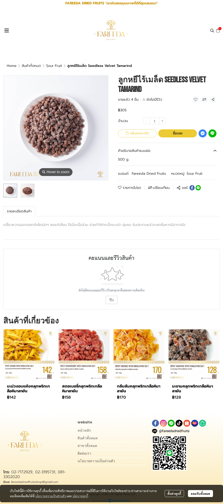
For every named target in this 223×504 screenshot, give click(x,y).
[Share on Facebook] (192, 187)
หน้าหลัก (84, 430)
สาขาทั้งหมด (87, 445)
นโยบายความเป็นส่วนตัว (50, 496)
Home (12, 65)
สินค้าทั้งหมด (31, 65)
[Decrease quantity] (147, 121)
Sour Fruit (54, 65)
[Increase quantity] (162, 121)
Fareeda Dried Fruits (149, 173)
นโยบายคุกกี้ (80, 496)
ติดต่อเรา (84, 453)
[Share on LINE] (198, 187)
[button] (212, 30)
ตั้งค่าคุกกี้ (174, 494)
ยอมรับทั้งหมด (200, 494)
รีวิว (111, 300)
